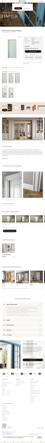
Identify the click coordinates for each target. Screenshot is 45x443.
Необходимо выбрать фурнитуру (30, 48)
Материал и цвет (12, 67)
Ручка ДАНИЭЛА (6, 254)
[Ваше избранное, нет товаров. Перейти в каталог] (40, 1)
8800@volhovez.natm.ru (6, 434)
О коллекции (4, 24)
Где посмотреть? (38, 57)
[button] (12, 185)
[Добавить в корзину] (14, 256)
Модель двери (4, 67)
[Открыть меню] (3, 1)
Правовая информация (33, 434)
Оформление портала (20, 67)
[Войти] (42, 1)
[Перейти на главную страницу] (22, 1)
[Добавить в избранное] (21, 37)
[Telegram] (26, 364)
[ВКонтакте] (24, 364)
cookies (10, 436)
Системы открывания (18, 24)
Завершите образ (27, 24)
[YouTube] (42, 428)
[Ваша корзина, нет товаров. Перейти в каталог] (39, 1)
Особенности (10, 24)
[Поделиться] (19, 37)
